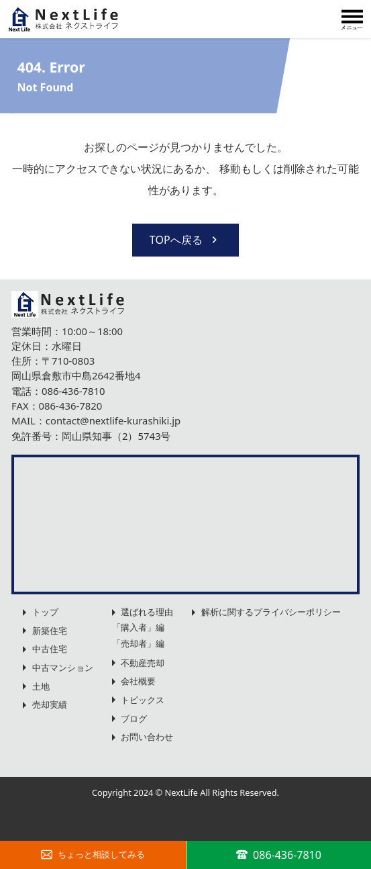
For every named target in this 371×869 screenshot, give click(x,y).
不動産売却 (142, 663)
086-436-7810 (73, 391)
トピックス (142, 700)
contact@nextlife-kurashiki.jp (113, 420)
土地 (41, 686)
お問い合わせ (147, 737)
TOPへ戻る (185, 239)
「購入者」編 (138, 627)
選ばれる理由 (147, 612)
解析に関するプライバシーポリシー (271, 612)
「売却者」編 (138, 643)
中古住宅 (49, 649)
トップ (45, 612)
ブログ (134, 719)
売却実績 (49, 704)
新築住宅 (49, 631)
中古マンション (62, 667)
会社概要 (138, 681)
